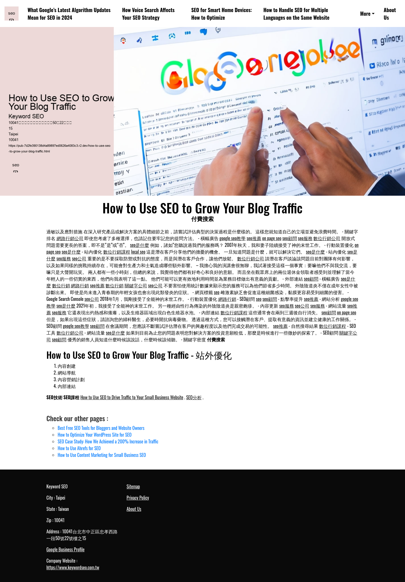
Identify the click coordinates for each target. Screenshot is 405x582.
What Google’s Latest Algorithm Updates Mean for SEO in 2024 (69, 13)
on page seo (271, 238)
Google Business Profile (65, 549)
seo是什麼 (139, 245)
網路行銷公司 (70, 238)
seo (217, 292)
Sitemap (133, 486)
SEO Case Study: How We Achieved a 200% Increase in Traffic (108, 441)
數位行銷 (61, 285)
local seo (138, 251)
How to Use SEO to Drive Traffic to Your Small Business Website (131, 397)
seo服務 (305, 238)
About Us (390, 13)
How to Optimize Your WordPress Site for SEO (95, 434)
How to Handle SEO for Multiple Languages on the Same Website (297, 13)
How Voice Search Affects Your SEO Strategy (148, 13)
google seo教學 (232, 238)
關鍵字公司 (136, 285)
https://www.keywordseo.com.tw (72, 567)
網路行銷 (80, 285)
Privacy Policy (138, 497)
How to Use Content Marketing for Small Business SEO (102, 455)
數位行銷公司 (326, 238)
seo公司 (79, 258)
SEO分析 (194, 397)
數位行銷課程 (116, 251)
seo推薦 (254, 238)
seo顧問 (289, 238)
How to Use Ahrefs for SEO (79, 448)
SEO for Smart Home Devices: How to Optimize (221, 13)
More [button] (365, 13)
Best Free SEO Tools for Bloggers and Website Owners (101, 428)
